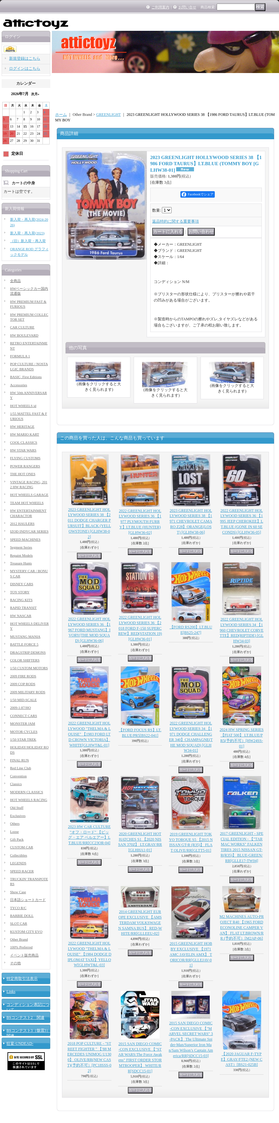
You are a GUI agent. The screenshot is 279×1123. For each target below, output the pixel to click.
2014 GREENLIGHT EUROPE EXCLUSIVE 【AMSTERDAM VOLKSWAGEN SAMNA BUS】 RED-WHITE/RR (140, 922)
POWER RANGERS (25, 466)
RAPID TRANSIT (23, 608)
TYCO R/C (18, 908)
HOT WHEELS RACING (28, 800)
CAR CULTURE (22, 327)
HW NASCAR (20, 616)
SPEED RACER (22, 871)
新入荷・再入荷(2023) (27, 233)
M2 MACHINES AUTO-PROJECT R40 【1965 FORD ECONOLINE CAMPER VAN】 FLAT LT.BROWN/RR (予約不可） (242, 927)
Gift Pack (17, 839)
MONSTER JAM (22, 723)
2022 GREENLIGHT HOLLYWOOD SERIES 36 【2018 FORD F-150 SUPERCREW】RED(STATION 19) (140, 628)
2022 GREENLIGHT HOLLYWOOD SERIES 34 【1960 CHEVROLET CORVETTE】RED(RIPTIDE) (241, 630)
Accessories (18, 385)
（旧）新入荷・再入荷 (28, 241)
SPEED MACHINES (25, 539)
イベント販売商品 (24, 955)
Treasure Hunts (21, 563)
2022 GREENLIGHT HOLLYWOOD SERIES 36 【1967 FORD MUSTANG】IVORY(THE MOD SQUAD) (89, 630)
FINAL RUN (19, 760)
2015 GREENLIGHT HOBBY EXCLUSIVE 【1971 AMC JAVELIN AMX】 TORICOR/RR (191, 954)
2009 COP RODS (22, 684)
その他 (15, 963)
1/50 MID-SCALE (23, 700)
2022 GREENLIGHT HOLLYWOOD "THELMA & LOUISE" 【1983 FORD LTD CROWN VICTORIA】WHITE (89, 734)
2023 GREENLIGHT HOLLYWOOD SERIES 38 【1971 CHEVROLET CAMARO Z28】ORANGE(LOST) (191, 521)
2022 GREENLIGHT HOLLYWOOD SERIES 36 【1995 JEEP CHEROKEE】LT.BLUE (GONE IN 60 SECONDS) (241, 521)
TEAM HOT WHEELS (26, 503)
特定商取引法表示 (22, 978)
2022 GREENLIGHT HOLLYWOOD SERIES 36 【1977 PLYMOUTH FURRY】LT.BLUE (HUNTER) (140, 522)
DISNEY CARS (21, 584)
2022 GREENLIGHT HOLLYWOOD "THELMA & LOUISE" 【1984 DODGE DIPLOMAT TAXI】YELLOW (89, 954)
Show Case (18, 892)
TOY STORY (20, 592)
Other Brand (19, 939)
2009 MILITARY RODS (27, 692)
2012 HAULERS (22, 523)
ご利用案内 (160, 7)
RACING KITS (21, 600)
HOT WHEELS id (23, 406)
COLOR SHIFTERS (25, 660)
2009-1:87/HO (20, 708)
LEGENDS (18, 863)
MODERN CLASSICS (26, 792)
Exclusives (18, 816)
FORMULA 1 (20, 356)
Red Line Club (20, 768)
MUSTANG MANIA (25, 636)
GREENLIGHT (108, 114)
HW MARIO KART (24, 434)
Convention (18, 776)
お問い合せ (187, 7)
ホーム (61, 114)
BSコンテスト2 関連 (25, 1017)
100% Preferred (21, 947)
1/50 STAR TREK (23, 739)
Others (14, 823)
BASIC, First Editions (26, 377)
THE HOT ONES (22, 474)
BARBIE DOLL (21, 916)
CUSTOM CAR (21, 847)
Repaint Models (21, 555)
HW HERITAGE (22, 426)
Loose (14, 831)
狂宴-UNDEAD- (19, 1043)
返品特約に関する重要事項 (175, 221)
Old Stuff (16, 807)
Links (10, 991)
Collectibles (18, 855)
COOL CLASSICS (23, 442)
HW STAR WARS (23, 450)
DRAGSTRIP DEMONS (28, 652)
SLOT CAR (18, 923)
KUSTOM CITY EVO (26, 931)
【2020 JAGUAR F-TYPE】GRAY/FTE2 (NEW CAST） (241, 1059)
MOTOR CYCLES (23, 732)
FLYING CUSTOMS (25, 458)
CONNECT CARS (23, 716)
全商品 (15, 281)
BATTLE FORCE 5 (24, 644)
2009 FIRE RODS (23, 676)
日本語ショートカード (28, 900)
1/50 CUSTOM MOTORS (29, 668)
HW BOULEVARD (24, 335)
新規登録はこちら (24, 58)
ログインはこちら (24, 68)
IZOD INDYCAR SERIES (29, 531)
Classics (16, 784)
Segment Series (21, 547)
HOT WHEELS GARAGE (29, 495)
